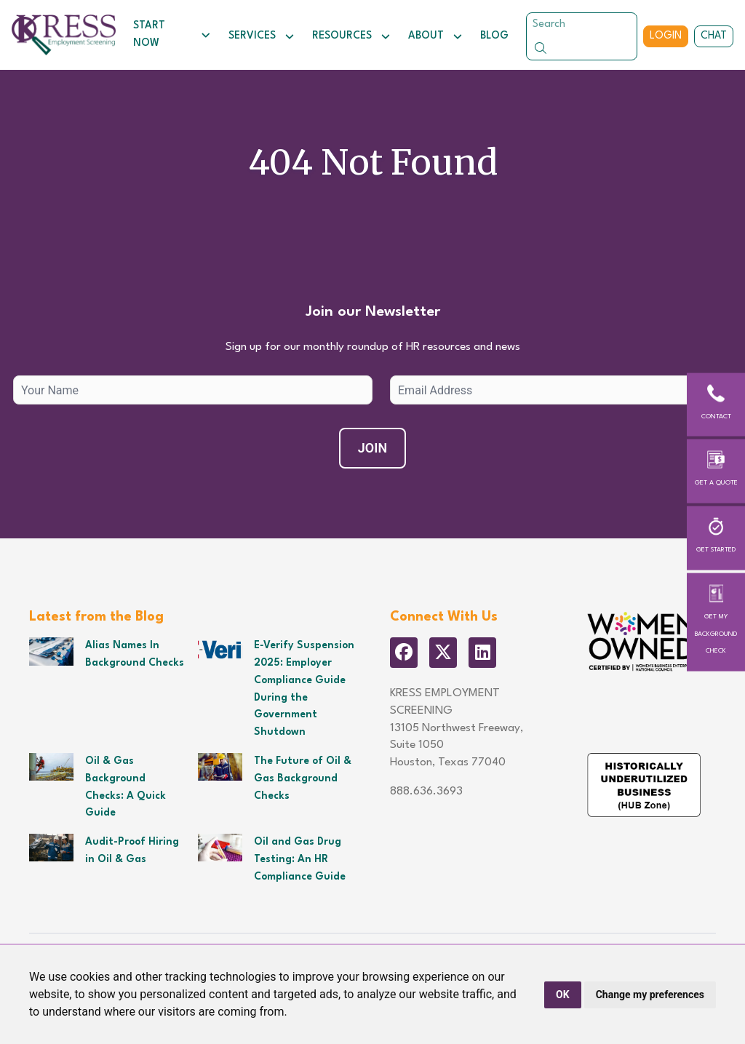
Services (261, 36)
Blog (494, 36)
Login (666, 36)
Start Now (172, 34)
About (435, 36)
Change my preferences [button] (650, 994)
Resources (351, 36)
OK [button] (563, 994)
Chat (714, 36)
